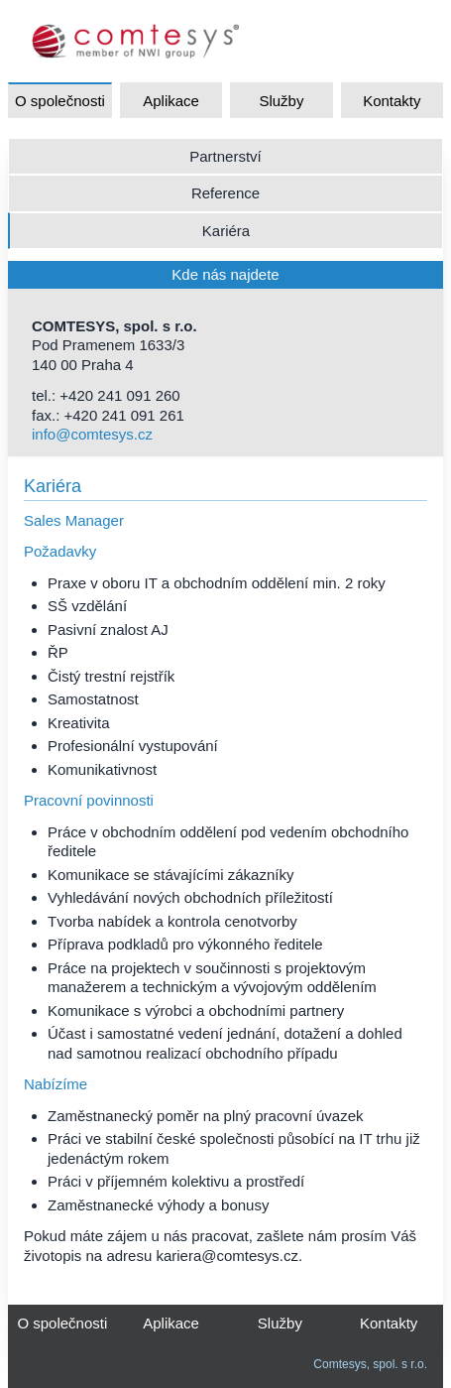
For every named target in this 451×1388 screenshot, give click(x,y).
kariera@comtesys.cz (227, 1255)
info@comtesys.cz (92, 434)
